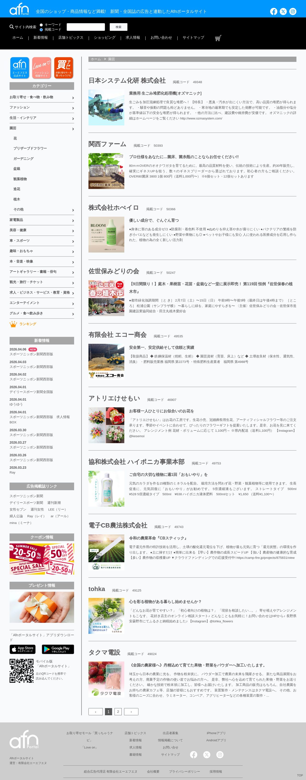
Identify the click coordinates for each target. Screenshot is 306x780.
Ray (13, 440)
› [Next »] (131, 697)
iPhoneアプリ (216, 718)
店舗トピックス (180, 27)
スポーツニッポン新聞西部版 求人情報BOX (40, 390)
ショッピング (207, 27)
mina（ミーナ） (21, 490)
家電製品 (16, 200)
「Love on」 (89, 733)
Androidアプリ (216, 725)
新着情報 (157, 27)
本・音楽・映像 (21, 239)
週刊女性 (37, 477)
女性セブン (18, 477)
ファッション (20, 94)
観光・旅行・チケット (26, 258)
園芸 (13, 113)
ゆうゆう (16, 376)
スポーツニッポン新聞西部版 (31, 328)
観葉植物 (20, 161)
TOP (300, 775)
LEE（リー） (58, 477)
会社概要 (153, 757)
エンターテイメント (25, 278)
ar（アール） (61, 483)
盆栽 (16, 152)
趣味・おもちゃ (21, 229)
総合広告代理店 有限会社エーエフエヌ (111, 757)
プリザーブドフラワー (30, 132)
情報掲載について (170, 725)
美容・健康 (18, 209)
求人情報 (228, 27)
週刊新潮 (54, 470)
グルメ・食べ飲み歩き (26, 288)
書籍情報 (135, 740)
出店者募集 (170, 718)
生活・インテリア (23, 104)
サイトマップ (274, 27)
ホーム (140, 27)
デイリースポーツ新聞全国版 (31, 364)
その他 (18, 190)
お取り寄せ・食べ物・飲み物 (31, 84)
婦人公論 (16, 483)
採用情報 (216, 757)
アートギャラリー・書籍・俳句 (33, 249)
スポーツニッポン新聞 (26, 463)
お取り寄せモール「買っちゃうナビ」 (89, 722)
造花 (16, 171)
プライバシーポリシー (184, 757)
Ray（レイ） (37, 483)
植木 (16, 180)
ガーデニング (23, 142)
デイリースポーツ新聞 (26, 470)
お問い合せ (170, 733)
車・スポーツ (20, 219)
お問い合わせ (250, 27)
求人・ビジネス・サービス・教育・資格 (40, 268)
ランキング (23, 298)
